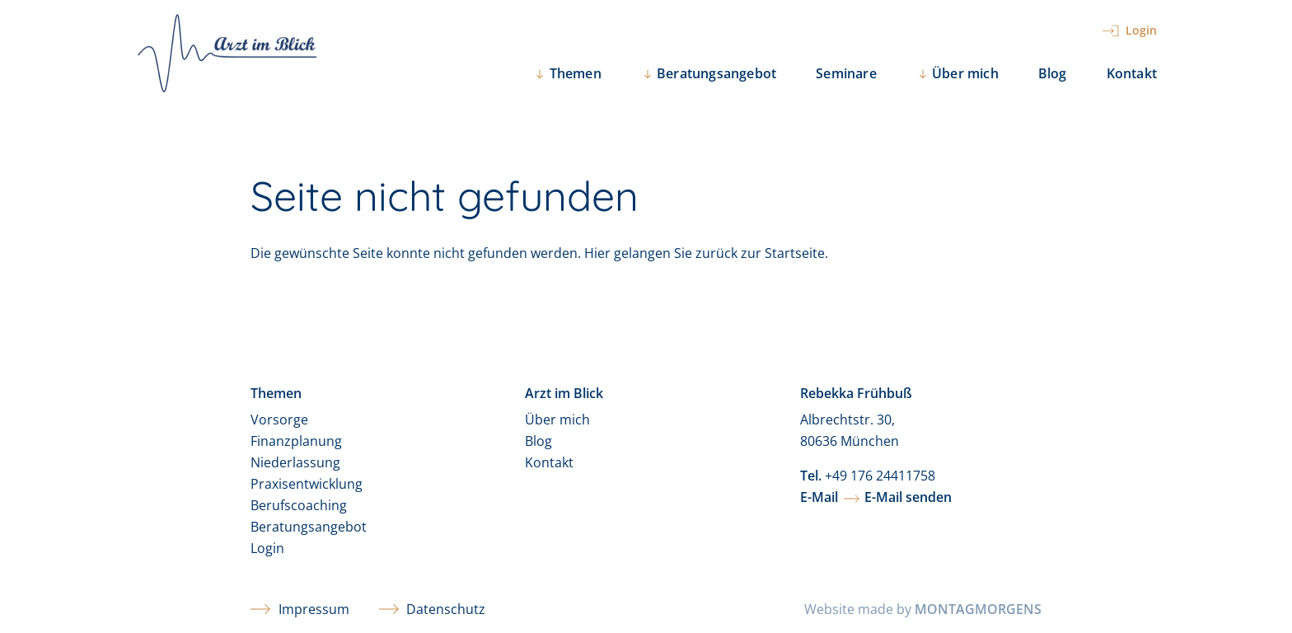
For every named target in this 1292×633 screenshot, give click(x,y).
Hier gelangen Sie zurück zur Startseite (704, 253)
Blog (1052, 73)
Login (267, 548)
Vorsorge (279, 419)
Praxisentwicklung (306, 484)
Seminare (846, 73)
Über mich (557, 419)
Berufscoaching (298, 505)
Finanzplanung (296, 441)
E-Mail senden (908, 497)
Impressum (299, 609)
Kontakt (1132, 73)
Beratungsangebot (308, 527)
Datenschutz (432, 609)
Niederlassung (295, 462)
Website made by (923, 609)
